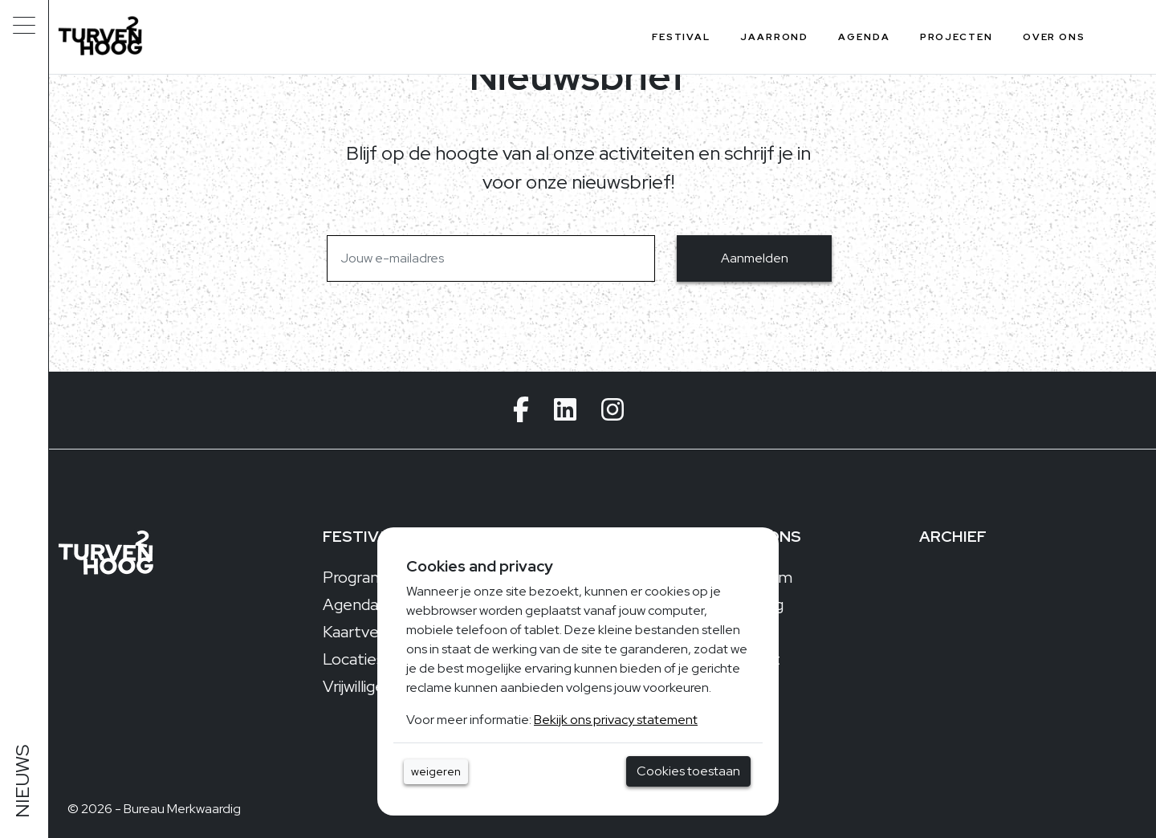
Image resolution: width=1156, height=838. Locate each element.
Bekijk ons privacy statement (616, 719)
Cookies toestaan (688, 771)
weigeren (436, 771)
